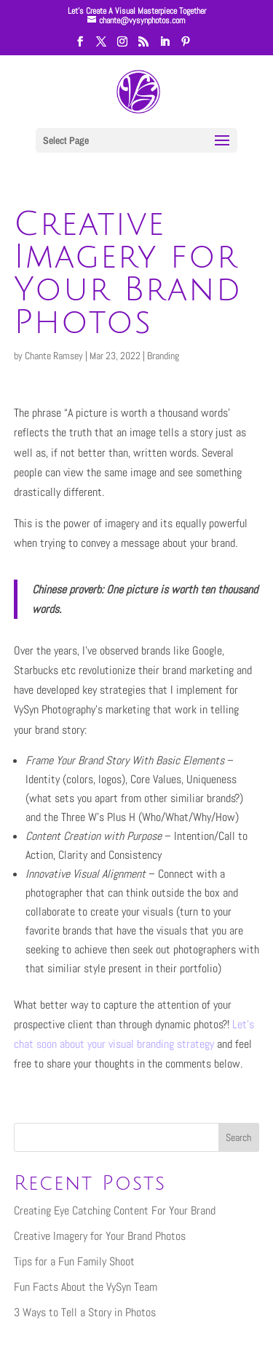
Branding (163, 355)
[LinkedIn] (164, 45)
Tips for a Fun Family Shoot (74, 1261)
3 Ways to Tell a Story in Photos (85, 1312)
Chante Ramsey (54, 355)
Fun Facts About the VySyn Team (85, 1286)
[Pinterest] (186, 45)
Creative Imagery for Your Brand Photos (100, 1236)
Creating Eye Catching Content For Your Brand (114, 1210)
